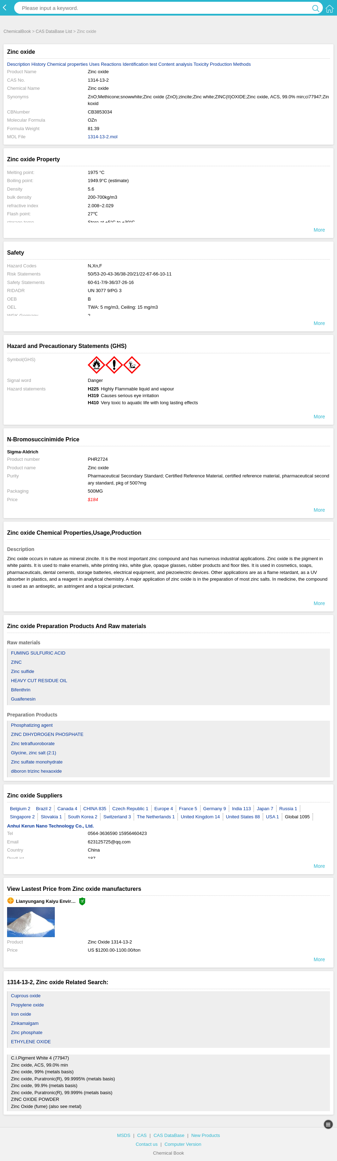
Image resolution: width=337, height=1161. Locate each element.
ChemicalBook (17, 31)
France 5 (188, 808)
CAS (142, 1135)
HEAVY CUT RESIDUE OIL (39, 680)
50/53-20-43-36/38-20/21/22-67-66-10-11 (130, 274)
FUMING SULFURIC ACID (38, 653)
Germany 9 (214, 808)
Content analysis (175, 64)
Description (18, 64)
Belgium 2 (20, 808)
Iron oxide (21, 1014)
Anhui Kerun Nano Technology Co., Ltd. (50, 826)
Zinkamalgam (25, 1023)
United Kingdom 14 (200, 816)
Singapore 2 (22, 816)
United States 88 (243, 816)
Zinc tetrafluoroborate (33, 743)
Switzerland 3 (117, 816)
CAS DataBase (168, 1135)
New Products (205, 1135)
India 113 (241, 808)
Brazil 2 (43, 808)
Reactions (111, 64)
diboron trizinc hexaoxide (36, 771)
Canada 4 (67, 808)
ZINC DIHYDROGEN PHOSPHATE (47, 734)
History (38, 64)
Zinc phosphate (26, 1032)
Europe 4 (164, 808)
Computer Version (182, 1144)
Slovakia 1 (51, 816)
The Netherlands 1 (156, 816)
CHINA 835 (94, 808)
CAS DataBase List (54, 31)
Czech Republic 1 (130, 808)
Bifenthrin (20, 689)
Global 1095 (297, 816)
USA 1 (272, 816)
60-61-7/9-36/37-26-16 (111, 282)
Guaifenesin (23, 699)
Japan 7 (265, 808)
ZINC (16, 662)
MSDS (123, 1135)
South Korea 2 (82, 816)
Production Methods (230, 64)
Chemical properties (67, 64)
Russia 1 (288, 808)
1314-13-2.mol (102, 136)
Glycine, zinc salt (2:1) (33, 752)
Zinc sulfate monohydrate (37, 762)
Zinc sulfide (22, 671)
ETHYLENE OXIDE (31, 1041)
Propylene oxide (27, 1005)
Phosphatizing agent (32, 725)
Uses (94, 64)
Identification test (140, 64)
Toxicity (201, 64)
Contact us (147, 1144)
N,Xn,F (95, 265)
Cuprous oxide (26, 995)
